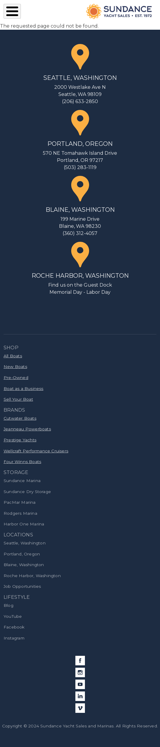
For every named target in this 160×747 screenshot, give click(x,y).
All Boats (13, 355)
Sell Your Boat (18, 399)
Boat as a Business (24, 388)
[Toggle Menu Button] (12, 11)
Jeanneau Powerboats (27, 429)
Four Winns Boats (22, 461)
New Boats (15, 366)
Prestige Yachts (20, 440)
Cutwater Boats (20, 418)
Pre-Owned (16, 377)
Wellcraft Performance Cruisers (36, 450)
